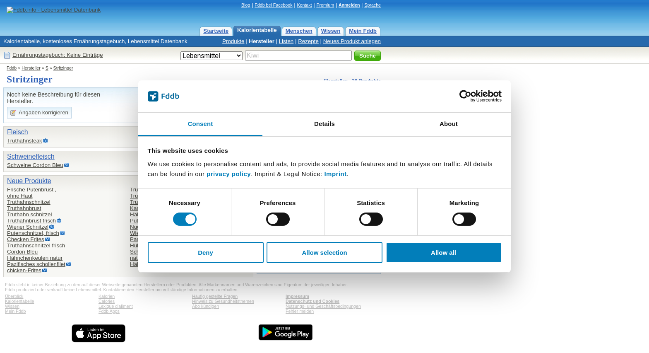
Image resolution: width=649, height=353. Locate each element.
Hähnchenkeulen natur (34, 258)
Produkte (233, 41)
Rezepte (308, 41)
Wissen (331, 31)
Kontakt (304, 4)
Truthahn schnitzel (29, 214)
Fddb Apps (109, 311)
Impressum (297, 296)
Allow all (443, 252)
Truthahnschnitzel (28, 202)
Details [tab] (324, 123)
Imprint (335, 173)
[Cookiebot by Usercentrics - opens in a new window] (465, 96)
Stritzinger (63, 67)
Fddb (12, 67)
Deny (205, 252)
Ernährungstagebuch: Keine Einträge (57, 55)
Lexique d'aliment (116, 306)
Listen (286, 41)
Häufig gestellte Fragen (215, 296)
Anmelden (349, 4)
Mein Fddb (363, 31)
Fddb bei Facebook (273, 4)
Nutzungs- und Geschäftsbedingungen (323, 306)
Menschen (299, 31)
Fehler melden (300, 311)
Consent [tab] (200, 123)
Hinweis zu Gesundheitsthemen (223, 301)
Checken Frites (25, 239)
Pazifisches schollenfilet (36, 264)
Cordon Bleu (22, 252)
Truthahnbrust (24, 208)
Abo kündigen (205, 306)
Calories (107, 301)
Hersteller (261, 41)
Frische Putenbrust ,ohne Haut (31, 192)
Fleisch (17, 131)
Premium (325, 4)
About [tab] (449, 123)
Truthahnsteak (24, 141)
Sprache (372, 4)
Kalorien (107, 296)
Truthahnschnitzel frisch (36, 245)
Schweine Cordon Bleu (35, 165)
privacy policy (229, 173)
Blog (245, 4)
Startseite (215, 31)
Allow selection (324, 252)
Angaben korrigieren (43, 112)
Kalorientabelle (257, 30)
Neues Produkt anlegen (352, 41)
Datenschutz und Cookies (312, 301)
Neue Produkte (29, 180)
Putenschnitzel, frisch (33, 233)
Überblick (14, 296)
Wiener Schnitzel (27, 227)
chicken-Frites (24, 270)
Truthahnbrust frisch (31, 221)
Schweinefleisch (31, 156)
